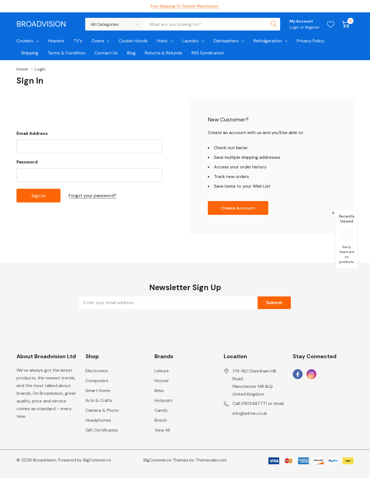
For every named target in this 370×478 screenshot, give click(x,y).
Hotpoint (163, 400)
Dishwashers (226, 41)
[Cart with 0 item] (345, 24)
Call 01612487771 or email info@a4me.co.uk (258, 408)
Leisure (161, 371)
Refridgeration (267, 41)
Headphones (98, 420)
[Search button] (273, 24)
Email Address (32, 133)
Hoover (161, 380)
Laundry (190, 41)
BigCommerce (97, 460)
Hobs (162, 41)
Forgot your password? (92, 195)
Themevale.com (211, 460)
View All (162, 430)
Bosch (160, 420)
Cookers (24, 41)
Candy (161, 410)
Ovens (98, 41)
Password (27, 162)
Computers (96, 380)
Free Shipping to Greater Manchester (185, 6)
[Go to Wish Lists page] (331, 24)
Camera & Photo (102, 410)
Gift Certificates (101, 430)
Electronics (96, 371)
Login (294, 27)
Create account (238, 208)
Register (312, 27)
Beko (159, 390)
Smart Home (97, 390)
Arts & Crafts (98, 400)
